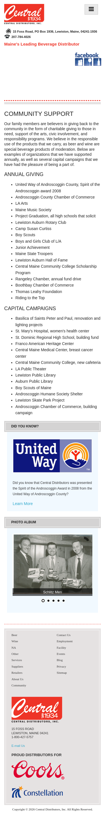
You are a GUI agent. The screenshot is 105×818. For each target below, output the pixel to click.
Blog (60, 660)
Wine (14, 641)
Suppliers (17, 666)
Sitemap (62, 672)
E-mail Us (18, 745)
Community (18, 685)
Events (61, 653)
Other (14, 653)
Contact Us (64, 635)
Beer (14, 635)
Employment (65, 641)
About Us (17, 679)
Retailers (16, 672)
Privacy (61, 666)
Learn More (23, 503)
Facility (61, 647)
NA (13, 647)
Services (16, 660)
